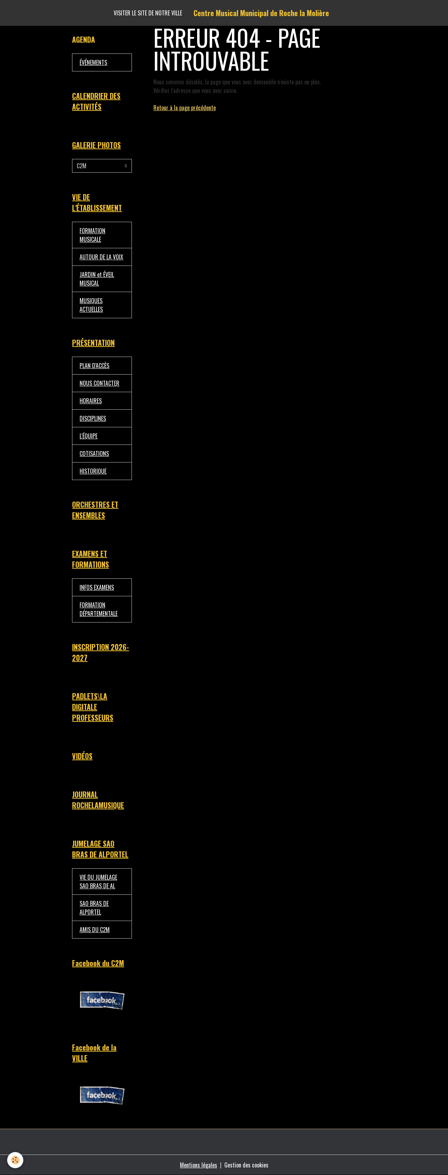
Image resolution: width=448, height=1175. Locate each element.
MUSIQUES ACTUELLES (91, 305)
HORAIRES (91, 400)
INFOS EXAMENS (97, 587)
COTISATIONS (94, 453)
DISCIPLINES (93, 418)
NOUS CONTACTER (99, 383)
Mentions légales (198, 1165)
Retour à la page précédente (184, 107)
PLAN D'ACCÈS (94, 365)
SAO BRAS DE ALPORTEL (94, 907)
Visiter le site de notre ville (148, 13)
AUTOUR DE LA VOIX (101, 257)
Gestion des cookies (246, 1165)
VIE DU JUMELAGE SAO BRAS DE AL (98, 881)
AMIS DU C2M (95, 929)
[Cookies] (15, 1160)
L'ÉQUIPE (88, 436)
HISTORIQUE (93, 471)
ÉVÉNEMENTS (93, 62)
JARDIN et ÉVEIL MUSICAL (97, 278)
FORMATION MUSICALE (92, 235)
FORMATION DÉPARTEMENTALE (99, 609)
